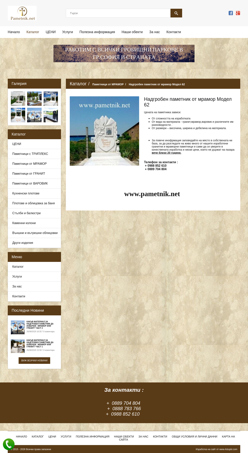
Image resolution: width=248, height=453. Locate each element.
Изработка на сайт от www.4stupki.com (216, 449)
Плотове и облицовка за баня (33, 203)
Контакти (173, 32)
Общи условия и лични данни (194, 436)
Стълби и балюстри (26, 213)
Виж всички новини (34, 360)
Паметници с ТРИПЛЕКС (30, 153)
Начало (14, 32)
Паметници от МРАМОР (29, 163)
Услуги (67, 32)
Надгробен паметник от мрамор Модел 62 (157, 84)
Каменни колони (24, 223)
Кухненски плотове (25, 193)
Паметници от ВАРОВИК (30, 183)
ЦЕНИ (51, 32)
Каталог (33, 32)
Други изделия (22, 242)
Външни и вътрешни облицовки (35, 233)
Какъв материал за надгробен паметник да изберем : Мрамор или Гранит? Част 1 (40, 343)
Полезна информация (97, 32)
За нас (154, 32)
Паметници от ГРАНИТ (28, 173)
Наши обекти (132, 32)
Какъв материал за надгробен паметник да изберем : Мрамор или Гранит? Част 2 (40, 325)
